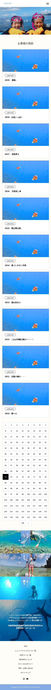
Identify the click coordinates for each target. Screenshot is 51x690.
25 (11, 442)
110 (39, 500)
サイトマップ (25, 673)
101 (34, 494)
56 (6, 465)
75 (23, 477)
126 (39, 511)
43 (23, 454)
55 (45, 460)
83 (23, 483)
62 (40, 465)
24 (6, 442)
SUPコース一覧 (25, 655)
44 (28, 454)
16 (6, 437)
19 (23, 437)
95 (45, 488)
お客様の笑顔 (10, 75)
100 (28, 494)
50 (17, 460)
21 (34, 437)
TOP (25, 646)
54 (40, 460)
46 (40, 454)
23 (45, 437)
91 (23, 488)
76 (28, 477)
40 (6, 454)
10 (17, 431)
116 (28, 506)
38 (40, 448)
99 (23, 494)
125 (34, 511)
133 (34, 517)
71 (45, 471)
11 (23, 431)
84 (28, 483)
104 (5, 500)
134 (39, 517)
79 (45, 477)
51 (23, 460)
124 (28, 511)
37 (34, 448)
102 (39, 494)
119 (45, 506)
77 (34, 477)
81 (11, 483)
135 (45, 517)
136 (22, 523)
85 (34, 483)
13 (34, 431)
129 (11, 517)
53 (34, 460)
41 (11, 454)
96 (6, 494)
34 (17, 448)
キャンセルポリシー (25, 664)
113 (11, 506)
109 (34, 500)
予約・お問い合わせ (25, 668)
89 (11, 488)
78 (40, 477)
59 (23, 465)
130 (17, 517)
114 (17, 506)
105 (11, 500)
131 (22, 517)
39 (45, 448)
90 (17, 488)
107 (22, 500)
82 (17, 483)
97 (11, 494)
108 (28, 500)
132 (28, 517)
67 (23, 471)
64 (6, 471)
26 (17, 442)
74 (17, 477)
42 (17, 454)
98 (17, 494)
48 (6, 460)
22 (40, 437)
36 (28, 448)
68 (28, 471)
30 (40, 442)
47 (45, 454)
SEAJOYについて (25, 659)
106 (17, 500)
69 (34, 471)
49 (11, 460)
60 (28, 465)
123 (22, 511)
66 (17, 471)
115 (22, 506)
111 (45, 500)
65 (11, 471)
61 (34, 465)
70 (40, 471)
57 (11, 465)
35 (23, 448)
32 (6, 448)
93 (34, 488)
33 (11, 448)
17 (11, 437)
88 (6, 488)
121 (11, 511)
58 (17, 465)
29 (34, 442)
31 (45, 442)
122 (17, 511)
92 (28, 488)
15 (45, 431)
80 (6, 483)
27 (23, 442)
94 (40, 488)
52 (28, 460)
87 (45, 483)
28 (28, 442)
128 (5, 517)
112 (5, 506)
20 (28, 437)
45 (34, 454)
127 (45, 511)
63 (45, 465)
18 (17, 437)
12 (28, 431)
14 (40, 431)
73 (11, 477)
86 (40, 483)
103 (45, 494)
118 (39, 506)
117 (34, 506)
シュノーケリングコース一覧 (25, 651)
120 (5, 511)
